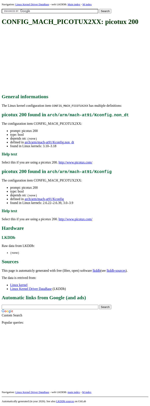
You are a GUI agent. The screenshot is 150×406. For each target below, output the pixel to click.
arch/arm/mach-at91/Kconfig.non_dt (49, 142)
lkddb (96, 271)
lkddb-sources (116, 271)
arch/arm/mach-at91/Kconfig (44, 199)
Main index (74, 4)
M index (87, 4)
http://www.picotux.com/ (75, 162)
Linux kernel (18, 285)
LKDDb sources (65, 401)
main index (74, 392)
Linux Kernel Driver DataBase (32, 4)
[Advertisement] (76, 60)
